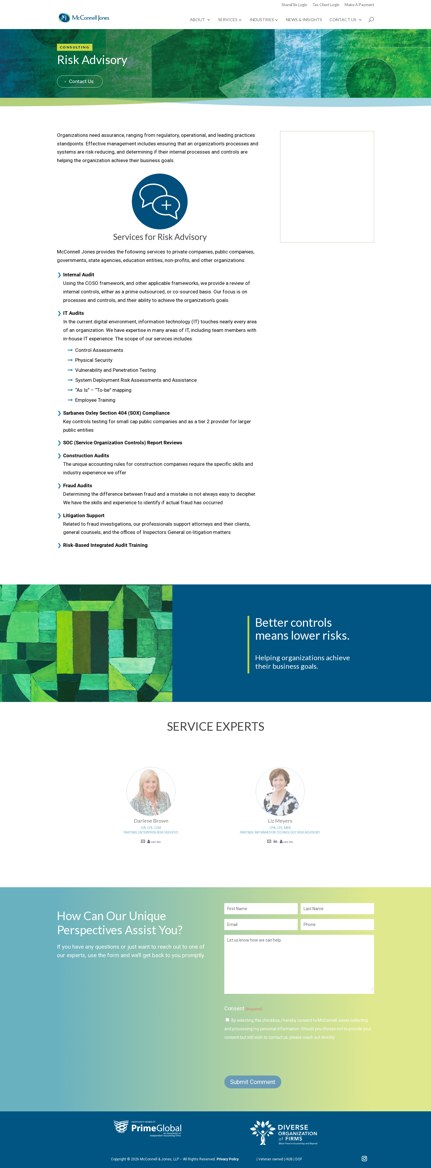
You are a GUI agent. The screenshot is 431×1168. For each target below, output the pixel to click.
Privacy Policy (228, 1159)
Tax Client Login (325, 5)
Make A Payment (359, 5)
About (197, 20)
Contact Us (342, 20)
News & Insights (304, 20)
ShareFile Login (294, 5)
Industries (262, 19)
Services (228, 19)
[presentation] (269, 1057)
